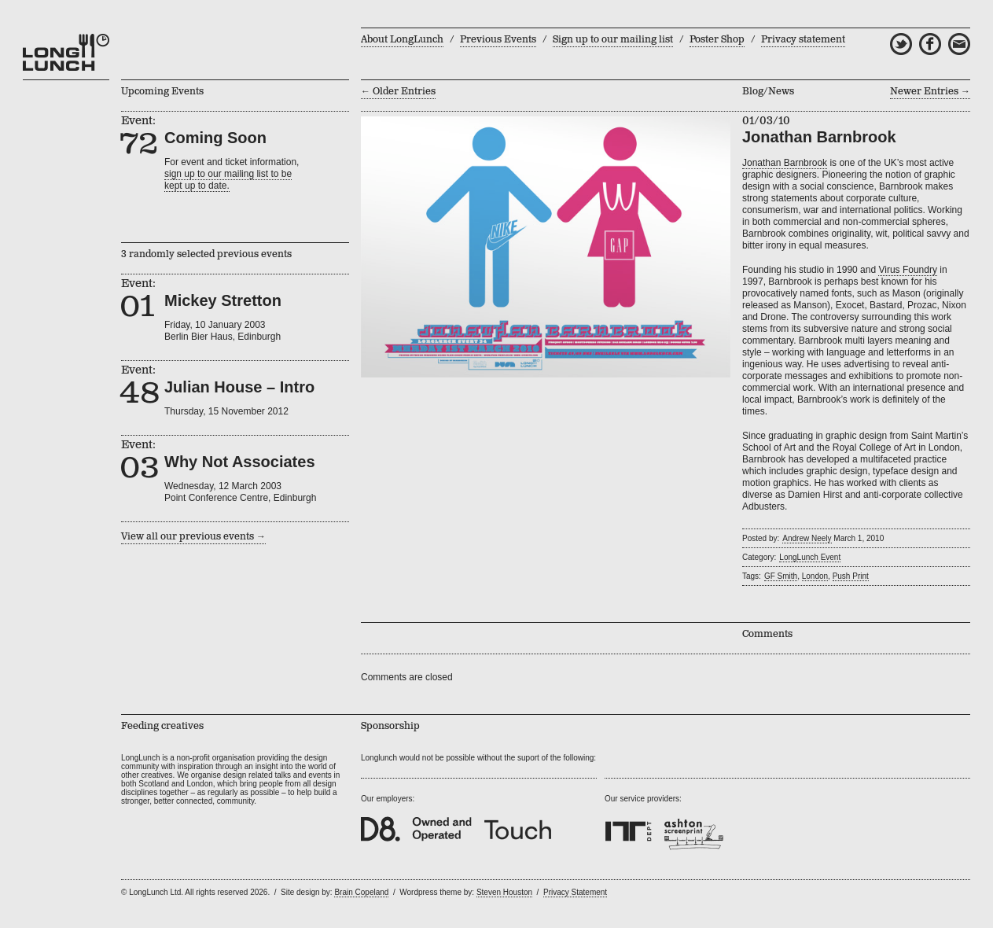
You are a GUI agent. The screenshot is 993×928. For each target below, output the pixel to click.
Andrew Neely (806, 538)
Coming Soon (215, 137)
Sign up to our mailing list (613, 39)
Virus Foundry (907, 269)
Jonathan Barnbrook (784, 162)
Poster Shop (717, 39)
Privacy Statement (575, 892)
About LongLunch (402, 39)
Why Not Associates (239, 461)
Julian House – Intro (239, 387)
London (815, 576)
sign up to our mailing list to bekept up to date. (228, 179)
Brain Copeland (361, 892)
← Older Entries (398, 91)
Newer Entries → (930, 91)
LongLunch (66, 53)
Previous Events (498, 39)
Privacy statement (803, 39)
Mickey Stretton (222, 300)
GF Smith (780, 576)
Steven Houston (504, 892)
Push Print (851, 576)
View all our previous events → (193, 536)
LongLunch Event (809, 557)
